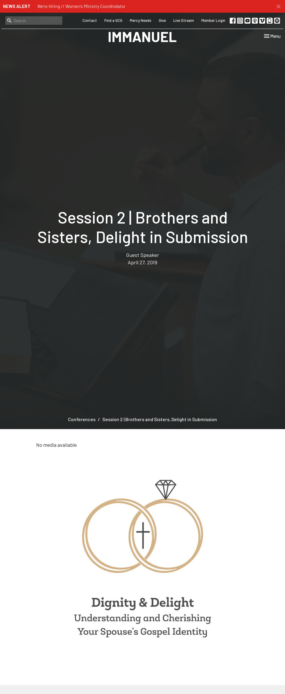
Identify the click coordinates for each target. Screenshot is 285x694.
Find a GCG (113, 20)
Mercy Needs (140, 20)
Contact (89, 20)
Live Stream (183, 20)
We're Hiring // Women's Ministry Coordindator (81, 6)
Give (162, 20)
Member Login (213, 20)
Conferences (81, 419)
